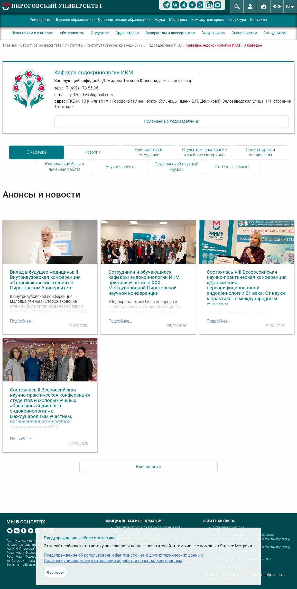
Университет (41, 19)
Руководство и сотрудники (148, 152)
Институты (74, 45)
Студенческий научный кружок (176, 167)
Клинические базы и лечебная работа (64, 167)
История (92, 152)
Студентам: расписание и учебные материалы (204, 152)
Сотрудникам (274, 33)
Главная (10, 45)
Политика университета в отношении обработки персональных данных (113, 560)
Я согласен (55, 572)
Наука (160, 19)
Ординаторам (127, 33)
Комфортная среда (207, 19)
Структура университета (40, 45)
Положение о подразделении (171, 121)
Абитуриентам (72, 33)
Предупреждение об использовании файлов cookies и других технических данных (123, 555)
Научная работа (121, 166)
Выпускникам (213, 33)
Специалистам (244, 33)
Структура (237, 19)
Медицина (178, 19)
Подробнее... (22, 321)
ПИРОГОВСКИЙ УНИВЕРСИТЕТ (57, 6)
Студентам (100, 33)
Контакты (258, 19)
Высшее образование (75, 19)
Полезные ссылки (232, 166)
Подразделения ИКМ (164, 45)
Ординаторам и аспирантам (260, 152)
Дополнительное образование (124, 19)
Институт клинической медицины (115, 45)
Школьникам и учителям (32, 33)
